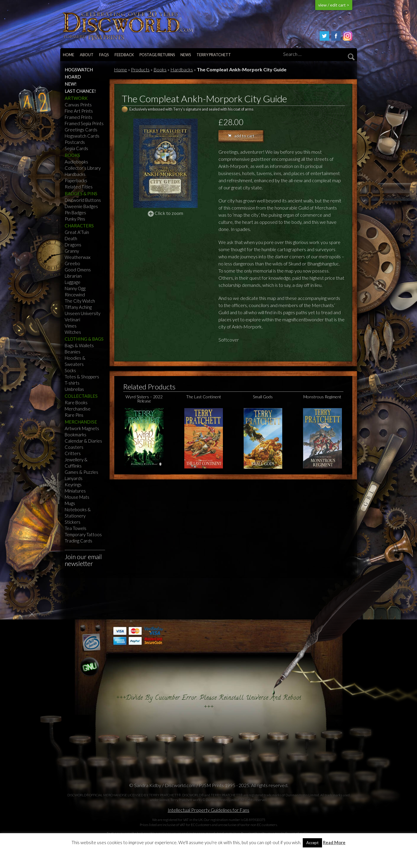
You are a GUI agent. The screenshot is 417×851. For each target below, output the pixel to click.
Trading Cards (78, 540)
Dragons (73, 244)
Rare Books (76, 402)
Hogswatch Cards (82, 136)
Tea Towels (75, 528)
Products (140, 69)
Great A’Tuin (77, 232)
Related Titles (79, 186)
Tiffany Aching (78, 307)
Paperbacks (76, 180)
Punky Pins (75, 218)
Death (71, 238)
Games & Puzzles (81, 472)
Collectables (81, 396)
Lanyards (74, 478)
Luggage (72, 282)
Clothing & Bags (84, 339)
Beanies (72, 351)
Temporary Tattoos (83, 534)
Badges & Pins (81, 193)
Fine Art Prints (79, 111)
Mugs (70, 503)
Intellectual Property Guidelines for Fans (208, 810)
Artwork (76, 98)
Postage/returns (157, 54)
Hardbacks (75, 174)
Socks (70, 370)
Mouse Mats (77, 497)
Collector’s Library (83, 168)
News (185, 54)
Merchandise (78, 408)
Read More (334, 842)
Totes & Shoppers (82, 376)
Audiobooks (76, 161)
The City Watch (80, 300)
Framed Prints (78, 117)
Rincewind (75, 294)
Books (72, 155)
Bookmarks (75, 434)
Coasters (74, 447)
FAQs (104, 54)
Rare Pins (74, 415)
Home (68, 54)
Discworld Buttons (83, 200)
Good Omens (78, 269)
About (86, 54)
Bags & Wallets (79, 345)
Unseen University (82, 313)
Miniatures (75, 490)
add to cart (241, 135)
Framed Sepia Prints (84, 123)
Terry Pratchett (213, 54)
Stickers (72, 522)
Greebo (72, 263)
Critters (73, 453)
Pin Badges (75, 212)
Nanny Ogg (75, 288)
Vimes (71, 325)
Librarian (73, 276)
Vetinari (72, 319)
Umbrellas (74, 389)
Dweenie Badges (81, 206)
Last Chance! (80, 91)
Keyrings (73, 484)
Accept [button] (312, 842)
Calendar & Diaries (83, 440)
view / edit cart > (333, 4)
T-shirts (72, 383)
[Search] (318, 54)
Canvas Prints (78, 104)
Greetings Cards (81, 129)
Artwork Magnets (82, 428)
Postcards (75, 142)
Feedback (124, 54)
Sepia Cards (76, 148)
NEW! (71, 83)
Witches (73, 332)
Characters (79, 225)
